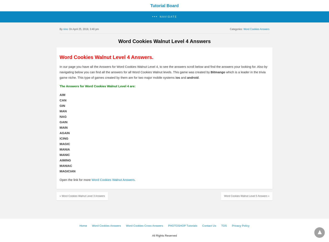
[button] (164, 16)
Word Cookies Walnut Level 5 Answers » (246, 196)
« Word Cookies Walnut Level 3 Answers (82, 196)
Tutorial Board (164, 5)
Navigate (168, 16)
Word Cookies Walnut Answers (113, 180)
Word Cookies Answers (256, 29)
